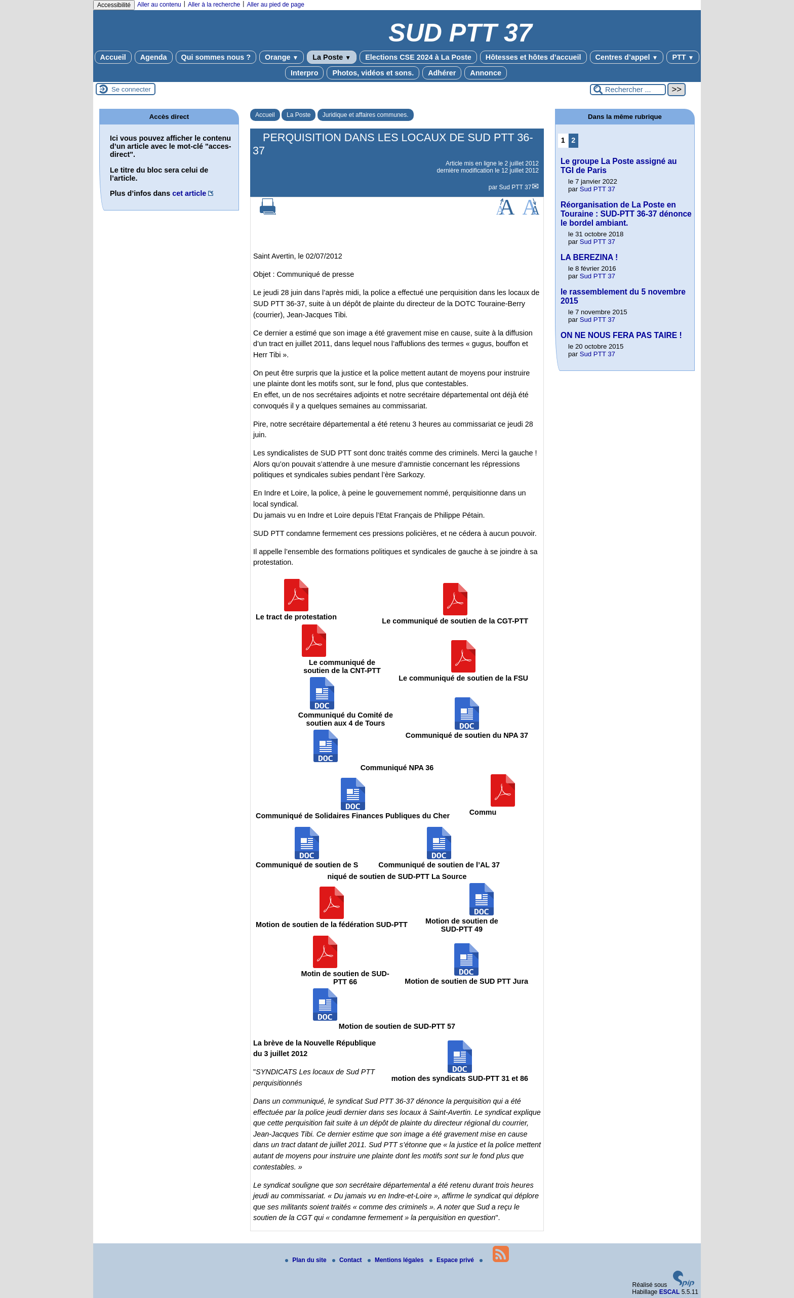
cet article (189, 193)
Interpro (304, 73)
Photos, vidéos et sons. (373, 73)
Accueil (113, 57)
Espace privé (452, 1260)
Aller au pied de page (275, 4)
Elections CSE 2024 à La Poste (418, 57)
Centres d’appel (627, 57)
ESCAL (669, 1291)
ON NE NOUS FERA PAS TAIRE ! (621, 335)
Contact (348, 1260)
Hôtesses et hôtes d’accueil (533, 57)
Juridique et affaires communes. (366, 114)
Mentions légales (396, 1260)
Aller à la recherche (214, 4)
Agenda (153, 57)
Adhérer (442, 73)
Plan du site (306, 1260)
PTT (683, 57)
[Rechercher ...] (628, 89)
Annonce (485, 73)
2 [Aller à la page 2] (573, 140)
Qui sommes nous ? (216, 57)
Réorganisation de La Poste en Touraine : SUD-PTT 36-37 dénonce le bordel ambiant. (626, 213)
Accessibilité (114, 5)
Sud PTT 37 (515, 187)
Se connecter (131, 89)
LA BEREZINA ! (589, 257)
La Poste (331, 57)
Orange (281, 57)
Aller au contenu (159, 4)
